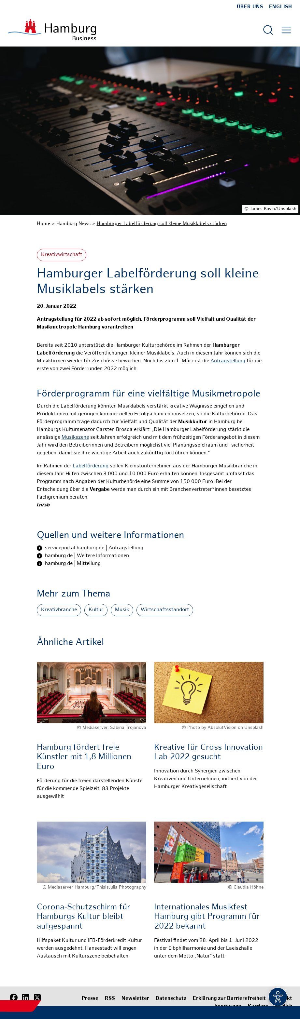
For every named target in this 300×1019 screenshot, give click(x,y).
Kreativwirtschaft (61, 254)
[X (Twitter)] (37, 998)
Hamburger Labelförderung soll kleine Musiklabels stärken (162, 223)
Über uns (250, 7)
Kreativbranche (59, 610)
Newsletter (135, 998)
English (280, 7)
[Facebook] (14, 998)
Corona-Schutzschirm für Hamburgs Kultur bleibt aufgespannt (83, 917)
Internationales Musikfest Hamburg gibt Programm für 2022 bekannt (207, 917)
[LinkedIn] (25, 998)
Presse (90, 998)
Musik (122, 610)
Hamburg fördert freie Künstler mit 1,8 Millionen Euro (84, 757)
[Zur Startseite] (52, 29)
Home (43, 223)
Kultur (96, 610)
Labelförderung (90, 466)
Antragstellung (227, 361)
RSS (110, 998)
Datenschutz (171, 998)
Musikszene (75, 437)
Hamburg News (73, 223)
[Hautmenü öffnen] (286, 30)
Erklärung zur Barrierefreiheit (229, 998)
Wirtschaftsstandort (165, 610)
